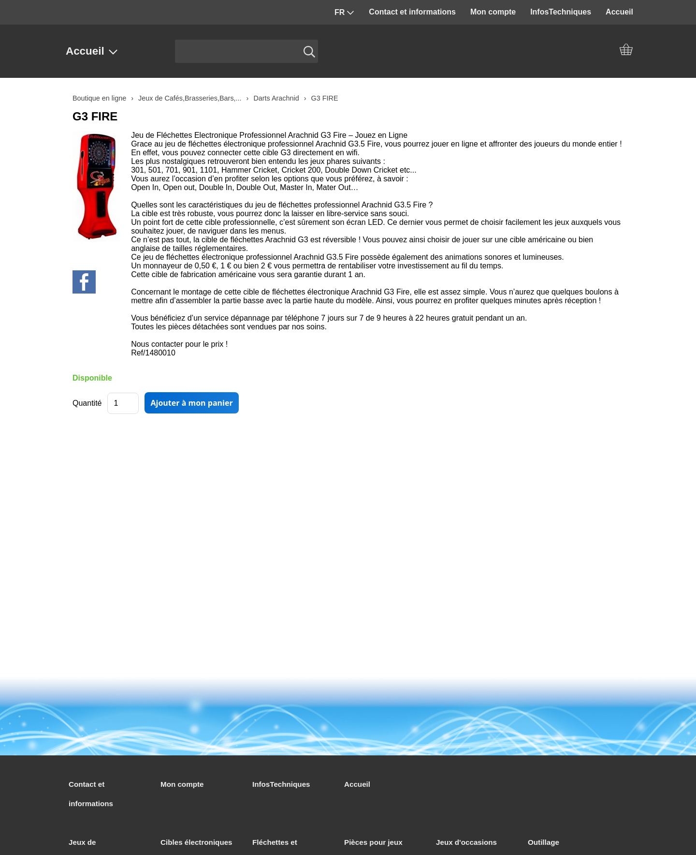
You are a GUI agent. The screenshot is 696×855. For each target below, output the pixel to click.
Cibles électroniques (196, 842)
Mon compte (493, 12)
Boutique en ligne (99, 98)
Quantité (87, 403)
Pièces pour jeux (373, 842)
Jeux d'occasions (466, 842)
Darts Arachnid (276, 98)
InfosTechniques (560, 12)
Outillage (543, 842)
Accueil (619, 12)
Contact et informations (412, 12)
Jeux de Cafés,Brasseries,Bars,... (190, 98)
